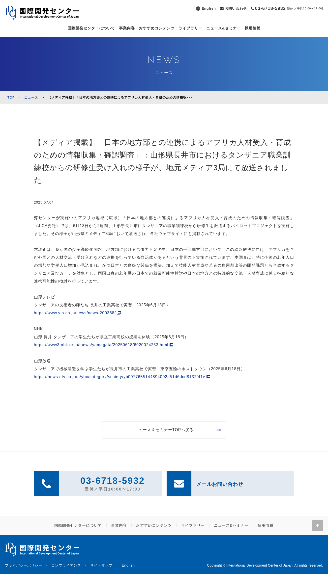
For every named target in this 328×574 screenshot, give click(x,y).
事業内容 (127, 28)
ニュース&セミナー (223, 28)
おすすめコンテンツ (157, 28)
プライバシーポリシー (23, 565)
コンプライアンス (66, 565)
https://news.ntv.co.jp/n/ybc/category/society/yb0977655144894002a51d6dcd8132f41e (120, 377)
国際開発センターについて (91, 28)
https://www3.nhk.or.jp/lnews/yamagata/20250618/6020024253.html (101, 345)
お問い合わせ (236, 8)
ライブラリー (190, 28)
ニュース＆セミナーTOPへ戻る (164, 430)
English (209, 8)
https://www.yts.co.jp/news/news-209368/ (75, 313)
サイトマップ (101, 565)
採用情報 (253, 28)
